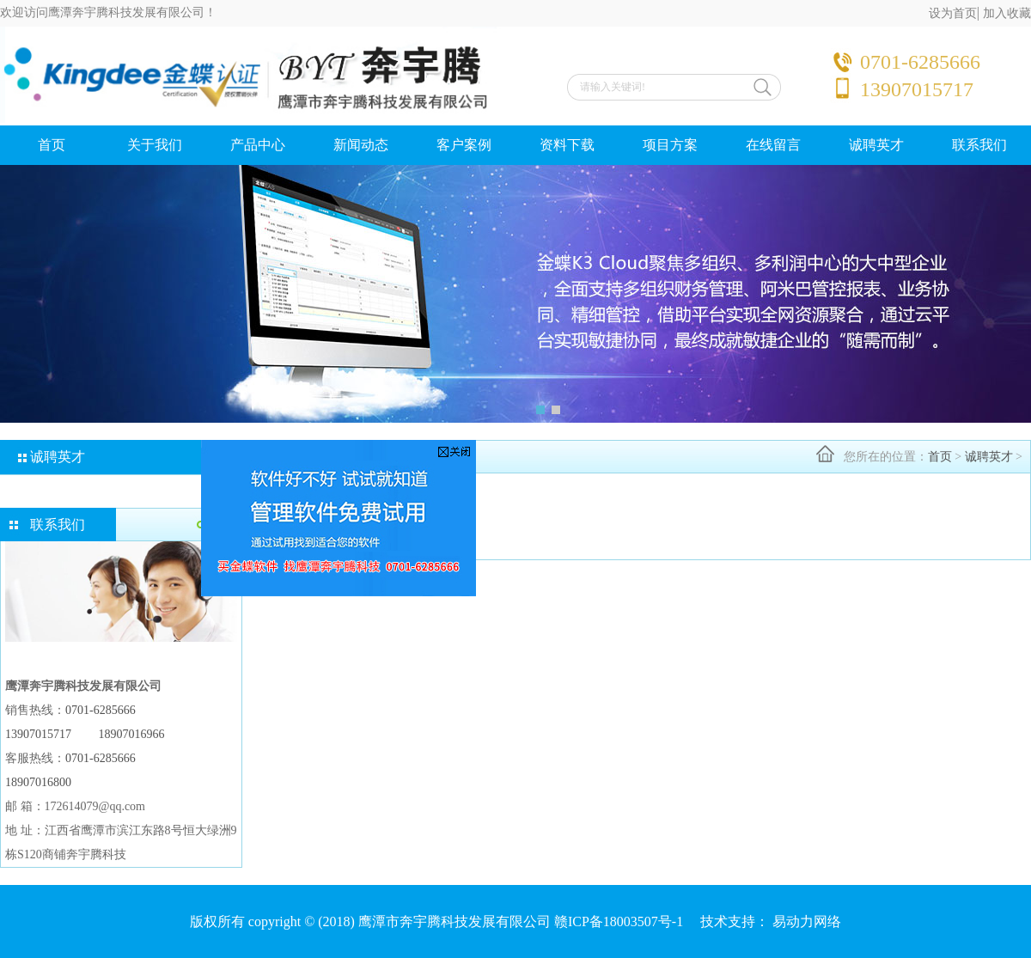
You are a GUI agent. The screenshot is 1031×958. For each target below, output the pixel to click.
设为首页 (953, 13)
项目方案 (670, 144)
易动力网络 (806, 921)
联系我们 (979, 144)
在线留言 (773, 144)
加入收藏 (1007, 13)
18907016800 (38, 782)
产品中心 (257, 144)
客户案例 (463, 144)
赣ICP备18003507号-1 (618, 921)
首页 (51, 144)
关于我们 (154, 144)
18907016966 (132, 734)
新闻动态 (360, 144)
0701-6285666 (100, 710)
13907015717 (38, 734)
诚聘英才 (876, 144)
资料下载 (567, 144)
